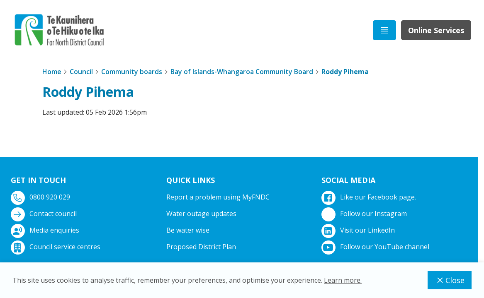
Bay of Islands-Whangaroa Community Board (241, 71)
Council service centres (56, 247)
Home (51, 71)
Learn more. (343, 280)
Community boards (131, 71)
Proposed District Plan (201, 246)
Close (450, 280)
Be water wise (187, 230)
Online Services (436, 30)
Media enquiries (45, 230)
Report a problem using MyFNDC (218, 197)
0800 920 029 (41, 197)
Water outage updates (201, 213)
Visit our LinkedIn (359, 230)
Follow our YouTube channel (376, 247)
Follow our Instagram (365, 214)
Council (81, 71)
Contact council (44, 214)
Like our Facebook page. (369, 197)
